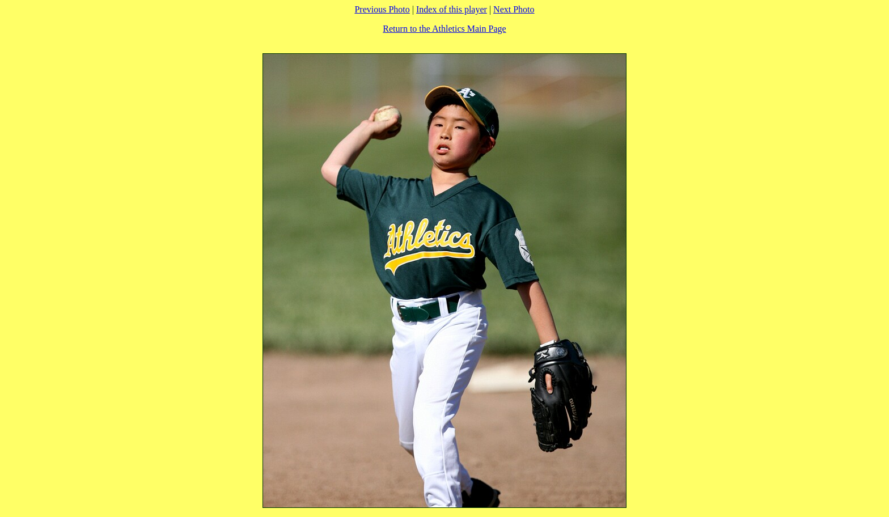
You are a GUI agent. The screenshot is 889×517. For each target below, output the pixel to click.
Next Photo (513, 9)
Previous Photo (381, 9)
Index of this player (451, 9)
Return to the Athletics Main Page (444, 28)
